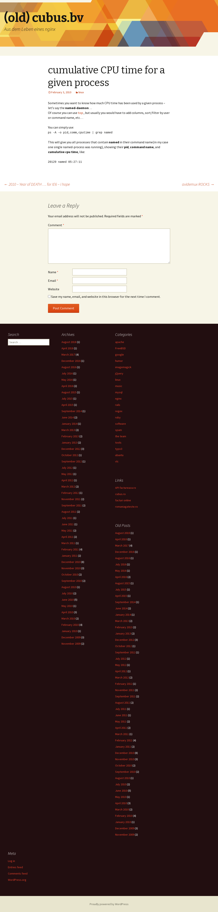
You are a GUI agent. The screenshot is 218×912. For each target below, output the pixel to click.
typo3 (118, 448)
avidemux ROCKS (198, 183)
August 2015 (69, 392)
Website (53, 289)
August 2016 (69, 367)
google (119, 354)
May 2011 (67, 530)
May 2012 (67, 473)
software (120, 423)
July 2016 (67, 373)
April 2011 (67, 536)
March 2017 (68, 354)
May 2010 (67, 605)
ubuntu (119, 455)
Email (53, 280)
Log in (11, 860)
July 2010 (67, 593)
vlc (117, 461)
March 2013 (68, 429)
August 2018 (69, 341)
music (118, 385)
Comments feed (18, 873)
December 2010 (71, 561)
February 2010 (70, 624)
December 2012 (71, 448)
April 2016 (67, 385)
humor (119, 360)
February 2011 (70, 549)
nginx (118, 398)
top (80, 113)
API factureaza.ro (125, 487)
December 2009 (71, 637)
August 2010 (69, 586)
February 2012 (70, 492)
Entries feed (15, 867)
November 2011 (71, 498)
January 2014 (69, 423)
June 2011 (68, 524)
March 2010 (68, 618)
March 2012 (68, 486)
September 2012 (72, 461)
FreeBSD (120, 348)
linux (81, 92)
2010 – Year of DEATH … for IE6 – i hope (37, 183)
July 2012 (67, 467)
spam (118, 429)
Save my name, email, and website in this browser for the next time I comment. (106, 296)
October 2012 (70, 455)
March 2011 (68, 542)
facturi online (123, 500)
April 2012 (67, 480)
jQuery (119, 373)
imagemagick (123, 367)
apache (119, 341)
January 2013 (69, 442)
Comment (56, 225)
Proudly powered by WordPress (109, 904)
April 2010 (67, 612)
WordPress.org (17, 879)
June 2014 (68, 417)
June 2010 (68, 599)
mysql (118, 392)
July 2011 (67, 517)
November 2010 (71, 568)
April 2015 (67, 404)
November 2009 (71, 643)
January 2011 (69, 555)
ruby (118, 417)
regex (118, 411)
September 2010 (72, 580)
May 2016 (67, 379)
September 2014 (72, 411)
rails (117, 404)
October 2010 (70, 574)
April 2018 (67, 348)
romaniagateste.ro (126, 506)
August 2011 (69, 511)
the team (120, 436)
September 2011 (72, 505)
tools (118, 442)
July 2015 (67, 398)
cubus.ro (120, 493)
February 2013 (70, 436)
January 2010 (69, 630)
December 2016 (71, 360)
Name (53, 272)
